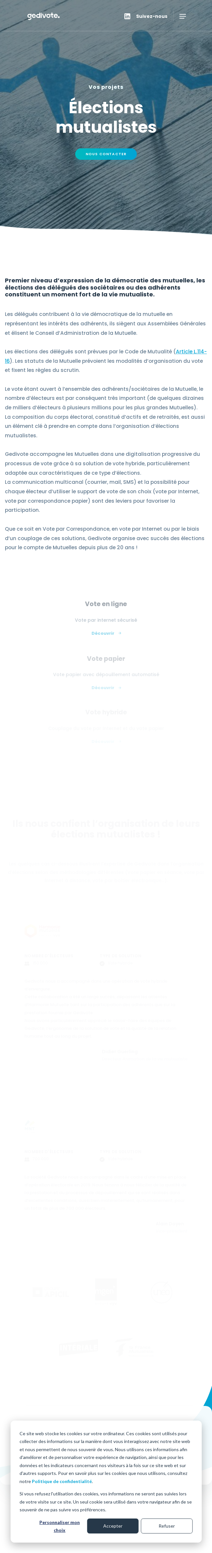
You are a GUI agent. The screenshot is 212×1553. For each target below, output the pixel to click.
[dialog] (106, 1482)
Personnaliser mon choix (59, 1526)
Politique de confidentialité (62, 1481)
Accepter (112, 1526)
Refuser (167, 1526)
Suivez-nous (151, 16)
